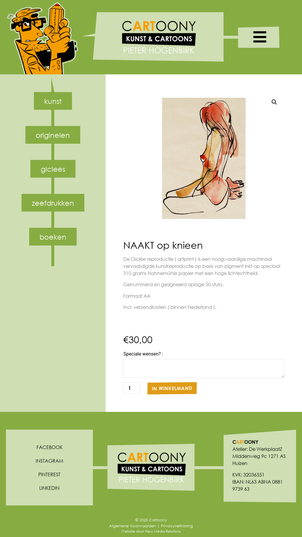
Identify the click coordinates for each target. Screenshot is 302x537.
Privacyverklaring (177, 525)
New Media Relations (163, 531)
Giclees (53, 168)
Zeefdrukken (53, 202)
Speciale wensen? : (143, 354)
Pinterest (49, 474)
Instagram (49, 461)
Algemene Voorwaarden (132, 525)
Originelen (53, 134)
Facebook (50, 447)
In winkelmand (172, 388)
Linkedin (49, 488)
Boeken (53, 236)
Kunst (53, 100)
